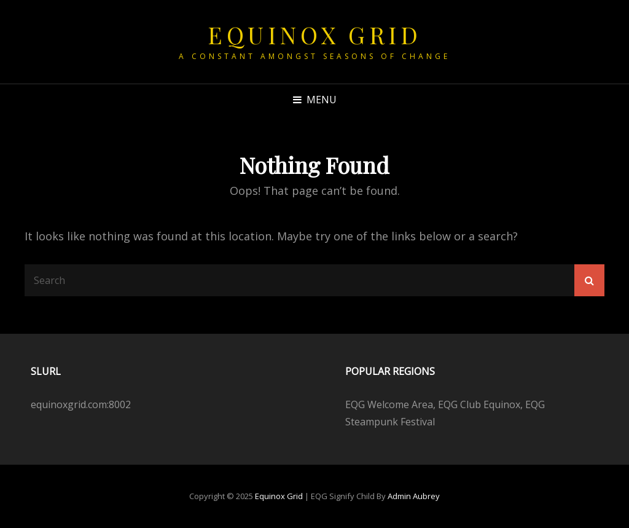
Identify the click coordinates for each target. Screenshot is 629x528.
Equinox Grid (314, 34)
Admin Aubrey (414, 496)
